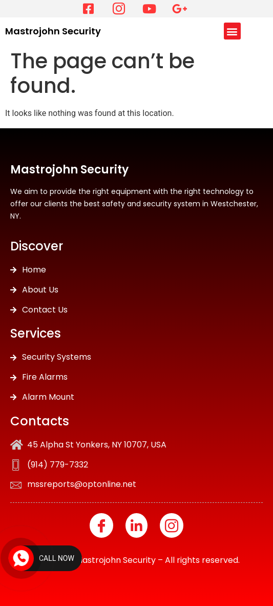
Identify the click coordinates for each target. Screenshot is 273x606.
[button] (232, 31)
